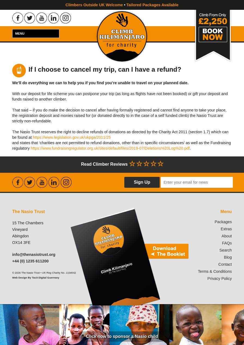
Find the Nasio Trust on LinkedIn (53, 18)
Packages (223, 222)
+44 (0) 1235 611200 (30, 261)
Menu (19, 33)
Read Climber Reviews (122, 164)
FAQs (227, 243)
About (227, 236)
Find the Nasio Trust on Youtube (41, 18)
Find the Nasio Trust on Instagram (65, 18)
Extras (226, 229)
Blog (228, 257)
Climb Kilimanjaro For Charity (122, 36)
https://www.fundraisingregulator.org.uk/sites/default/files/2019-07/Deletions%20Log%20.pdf (110, 148)
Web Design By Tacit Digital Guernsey (35, 277)
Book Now (213, 36)
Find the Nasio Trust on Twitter (29, 18)
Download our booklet (129, 256)
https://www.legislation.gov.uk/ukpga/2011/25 (72, 137)
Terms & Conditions (215, 271)
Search (226, 250)
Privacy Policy (220, 278)
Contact (225, 264)
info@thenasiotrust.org (33, 254)
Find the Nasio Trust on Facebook (17, 18)
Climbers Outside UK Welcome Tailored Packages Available (122, 5)
